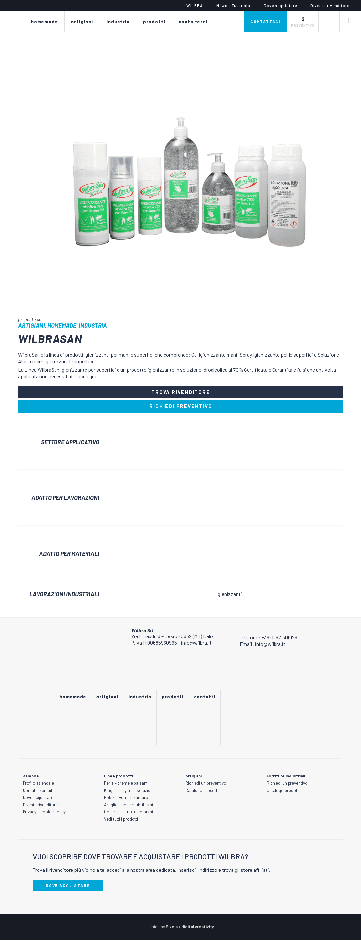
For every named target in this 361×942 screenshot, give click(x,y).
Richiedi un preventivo (205, 785)
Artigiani (31, 325)
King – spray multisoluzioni (129, 792)
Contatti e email (37, 792)
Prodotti (173, 698)
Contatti (204, 698)
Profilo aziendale (38, 785)
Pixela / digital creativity (190, 928)
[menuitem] (328, 21)
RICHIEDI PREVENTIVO (180, 408)
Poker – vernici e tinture (126, 799)
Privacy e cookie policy (44, 813)
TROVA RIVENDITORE (180, 393)
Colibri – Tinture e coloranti (129, 813)
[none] (328, 21)
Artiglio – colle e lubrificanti (129, 806)
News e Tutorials (233, 5)
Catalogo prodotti (201, 792)
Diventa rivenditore (329, 5)
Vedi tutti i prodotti (121, 821)
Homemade (61, 325)
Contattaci (265, 21)
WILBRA (194, 5)
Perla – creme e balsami (126, 785)
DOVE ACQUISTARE (68, 887)
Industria (93, 325)
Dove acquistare (280, 5)
